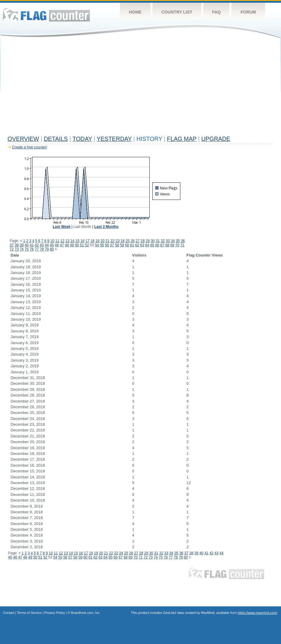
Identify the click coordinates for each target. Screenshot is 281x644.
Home (135, 12)
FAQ (216, 12)
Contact (8, 612)
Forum (248, 12)
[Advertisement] (140, 88)
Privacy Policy (54, 612)
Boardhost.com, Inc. (85, 612)
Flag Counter (46, 15)
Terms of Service (29, 612)
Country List (176, 12)
